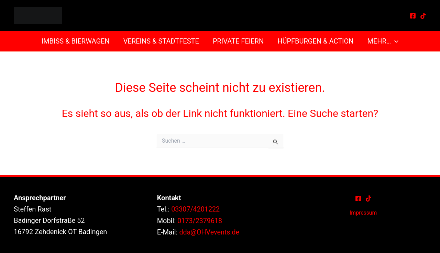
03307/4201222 (195, 209)
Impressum (363, 212)
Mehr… (383, 41)
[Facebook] (413, 16)
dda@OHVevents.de (209, 232)
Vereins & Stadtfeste (161, 41)
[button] (394, 41)
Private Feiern (238, 41)
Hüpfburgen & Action (315, 41)
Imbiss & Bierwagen (76, 41)
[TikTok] (423, 16)
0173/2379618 (200, 220)
